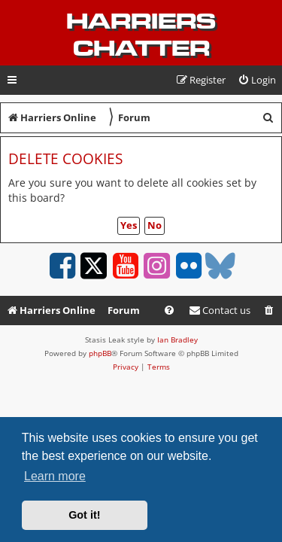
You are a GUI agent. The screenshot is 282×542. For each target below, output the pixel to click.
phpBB (100, 353)
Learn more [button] (55, 476)
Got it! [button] (84, 515)
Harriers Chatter (141, 35)
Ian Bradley (177, 339)
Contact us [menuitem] (219, 310)
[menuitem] (257, 80)
